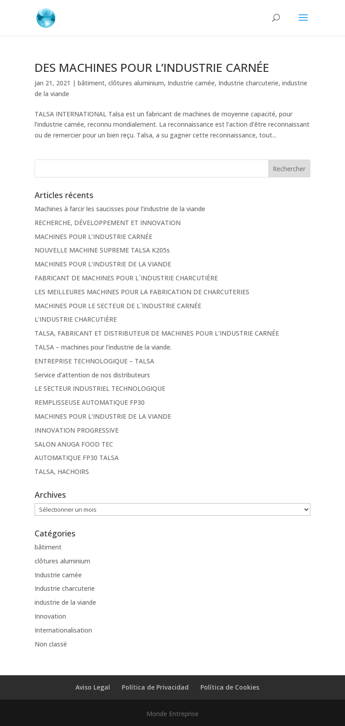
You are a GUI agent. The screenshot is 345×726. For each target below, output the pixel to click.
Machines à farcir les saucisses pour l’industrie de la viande (120, 208)
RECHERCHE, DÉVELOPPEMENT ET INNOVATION (108, 222)
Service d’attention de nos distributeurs (92, 375)
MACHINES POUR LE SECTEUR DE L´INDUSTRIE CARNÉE (118, 305)
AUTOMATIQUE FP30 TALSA (77, 457)
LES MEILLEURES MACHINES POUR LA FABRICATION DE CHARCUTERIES (142, 292)
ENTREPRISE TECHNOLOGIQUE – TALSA (94, 361)
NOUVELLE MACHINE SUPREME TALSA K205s (102, 250)
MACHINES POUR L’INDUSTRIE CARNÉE (93, 236)
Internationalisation (63, 630)
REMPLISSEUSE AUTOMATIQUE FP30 (90, 402)
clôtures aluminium (136, 83)
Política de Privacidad (155, 687)
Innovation (50, 616)
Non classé (51, 644)
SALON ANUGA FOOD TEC (74, 444)
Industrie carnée (191, 83)
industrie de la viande (65, 602)
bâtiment (91, 83)
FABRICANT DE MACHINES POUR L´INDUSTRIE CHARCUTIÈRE (126, 278)
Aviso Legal (92, 687)
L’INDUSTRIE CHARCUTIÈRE (76, 319)
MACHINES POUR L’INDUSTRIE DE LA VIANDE (103, 264)
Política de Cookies (229, 687)
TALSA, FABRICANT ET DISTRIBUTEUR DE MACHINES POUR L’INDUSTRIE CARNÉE (157, 333)
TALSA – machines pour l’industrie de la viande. (103, 347)
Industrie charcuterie (248, 83)
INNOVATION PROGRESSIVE (77, 430)
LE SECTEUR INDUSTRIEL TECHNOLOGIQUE (100, 388)
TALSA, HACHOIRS (62, 471)
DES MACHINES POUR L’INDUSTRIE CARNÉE (152, 67)
